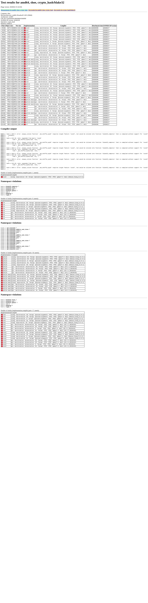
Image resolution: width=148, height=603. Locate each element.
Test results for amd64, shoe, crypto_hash (40, 10)
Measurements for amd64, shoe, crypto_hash (14, 10)
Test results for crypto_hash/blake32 (64, 10)
